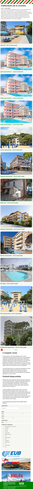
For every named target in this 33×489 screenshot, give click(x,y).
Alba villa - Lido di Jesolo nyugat (8, 45)
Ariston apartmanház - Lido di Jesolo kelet (11, 150)
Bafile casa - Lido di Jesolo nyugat (9, 202)
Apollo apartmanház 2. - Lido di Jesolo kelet (11, 98)
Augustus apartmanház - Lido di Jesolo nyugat (12, 176)
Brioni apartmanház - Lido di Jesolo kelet (11, 313)
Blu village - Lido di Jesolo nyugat (9, 283)
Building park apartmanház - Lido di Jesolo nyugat (13, 347)
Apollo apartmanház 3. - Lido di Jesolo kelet (11, 124)
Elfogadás (21, 483)
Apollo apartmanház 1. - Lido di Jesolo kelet (11, 71)
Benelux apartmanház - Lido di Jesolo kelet (11, 255)
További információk (11, 487)
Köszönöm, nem (23, 486)
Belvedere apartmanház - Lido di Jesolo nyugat (12, 229)
